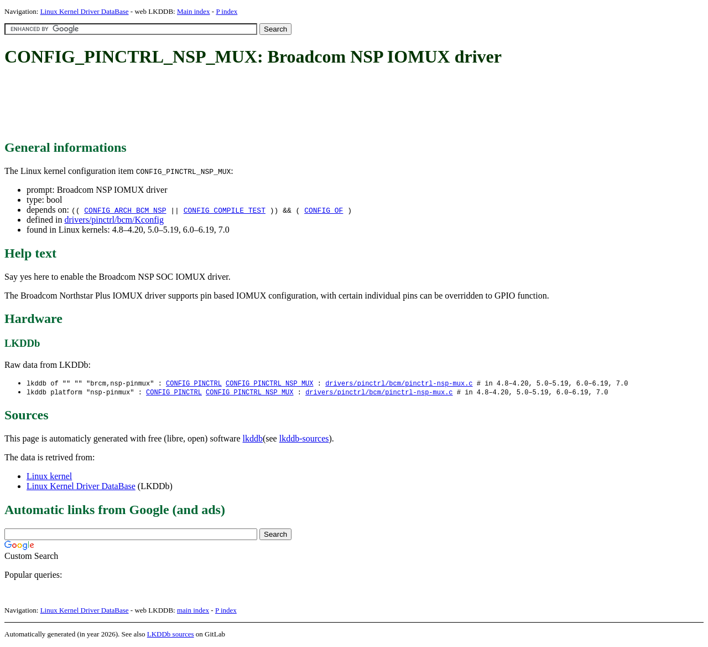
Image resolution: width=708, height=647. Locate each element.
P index (226, 11)
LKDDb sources (170, 635)
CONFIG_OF (323, 210)
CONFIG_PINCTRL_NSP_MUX (269, 383)
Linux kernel (49, 477)
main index (193, 611)
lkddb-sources (304, 439)
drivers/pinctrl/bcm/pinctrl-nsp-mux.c (398, 383)
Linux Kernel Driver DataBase (84, 11)
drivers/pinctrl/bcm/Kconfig (114, 219)
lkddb (253, 439)
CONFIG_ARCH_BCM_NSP (125, 210)
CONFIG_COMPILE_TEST (225, 210)
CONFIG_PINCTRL (194, 383)
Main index (193, 11)
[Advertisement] (205, 104)
